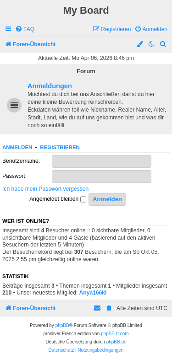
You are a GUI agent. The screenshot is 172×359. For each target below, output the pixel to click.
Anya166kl (93, 292)
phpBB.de (116, 341)
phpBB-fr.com (115, 333)
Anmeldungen (50, 86)
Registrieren (60, 147)
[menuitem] (24, 29)
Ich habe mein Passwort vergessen (45, 189)
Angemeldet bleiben (57, 199)
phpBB (62, 325)
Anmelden (17, 147)
